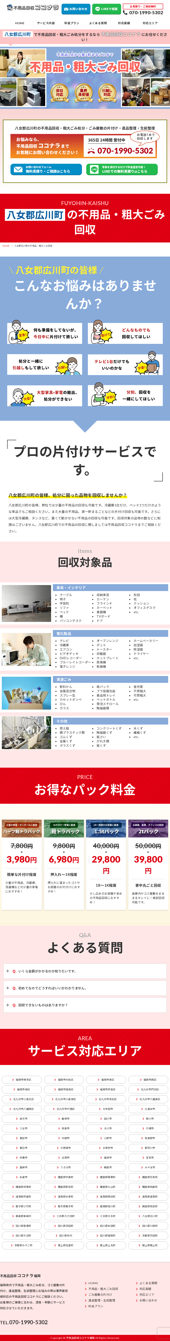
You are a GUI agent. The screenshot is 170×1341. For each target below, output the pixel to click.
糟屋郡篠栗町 (106, 1177)
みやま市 (148, 1167)
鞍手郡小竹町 (21, 1206)
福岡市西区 (148, 1079)
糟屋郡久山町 (106, 1186)
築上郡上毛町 (106, 1245)
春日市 (21, 1147)
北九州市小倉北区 (22, 1099)
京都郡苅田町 (148, 1235)
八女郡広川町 (148, 1216)
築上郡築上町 (148, 1245)
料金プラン (71, 23)
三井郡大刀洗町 (64, 1216)
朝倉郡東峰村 (21, 1216)
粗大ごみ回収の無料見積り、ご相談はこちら (46, 169)
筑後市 (64, 1128)
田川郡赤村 (64, 1235)
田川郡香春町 (21, 1225)
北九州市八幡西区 (22, 1108)
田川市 (106, 1118)
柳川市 (148, 1118)
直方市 (21, 1118)
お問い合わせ (76, 9)
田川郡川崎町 (148, 1225)
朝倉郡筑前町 (148, 1206)
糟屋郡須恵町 (21, 1186)
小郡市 (106, 1138)
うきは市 (64, 1167)
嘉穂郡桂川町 (106, 1206)
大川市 (106, 1128)
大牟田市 (106, 1108)
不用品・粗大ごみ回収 (101, 1288)
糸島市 (21, 1177)
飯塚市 (64, 1118)
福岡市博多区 (21, 1079)
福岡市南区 (22, 1089)
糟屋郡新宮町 (63, 1186)
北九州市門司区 (148, 1089)
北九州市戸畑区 (64, 1108)
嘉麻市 (21, 1167)
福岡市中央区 (63, 1079)
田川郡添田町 (63, 1225)
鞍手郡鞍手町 (63, 1206)
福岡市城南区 (63, 1089)
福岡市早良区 (106, 1089)
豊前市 (21, 1138)
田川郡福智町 (106, 1235)
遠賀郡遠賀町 (148, 1196)
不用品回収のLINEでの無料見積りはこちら (122, 169)
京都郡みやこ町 (22, 1245)
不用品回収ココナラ (32, 7)
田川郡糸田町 (106, 1225)
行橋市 (148, 1128)
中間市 (64, 1138)
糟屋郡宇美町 (63, 1177)
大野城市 (64, 1147)
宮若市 (148, 1157)
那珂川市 (148, 1147)
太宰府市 (106, 1147)
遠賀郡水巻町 (63, 1196)
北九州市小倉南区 (64, 1099)
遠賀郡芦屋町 (21, 1196)
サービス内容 (46, 23)
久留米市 (148, 1108)
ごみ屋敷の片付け (98, 1294)
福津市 (106, 1157)
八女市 (21, 1128)
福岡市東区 (106, 1079)
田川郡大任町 (21, 1235)
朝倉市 (106, 1167)
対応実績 (124, 23)
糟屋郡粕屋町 (148, 1186)
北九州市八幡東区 (148, 1099)
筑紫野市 (148, 1138)
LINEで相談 (106, 9)
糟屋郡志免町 (148, 1177)
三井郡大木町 (106, 1216)
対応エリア (150, 23)
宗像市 (21, 1157)
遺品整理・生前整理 (100, 1300)
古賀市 (64, 1157)
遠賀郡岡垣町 (106, 1196)
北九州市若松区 (106, 1099)
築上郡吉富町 (63, 1245)
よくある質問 (98, 23)
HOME (20, 23)
